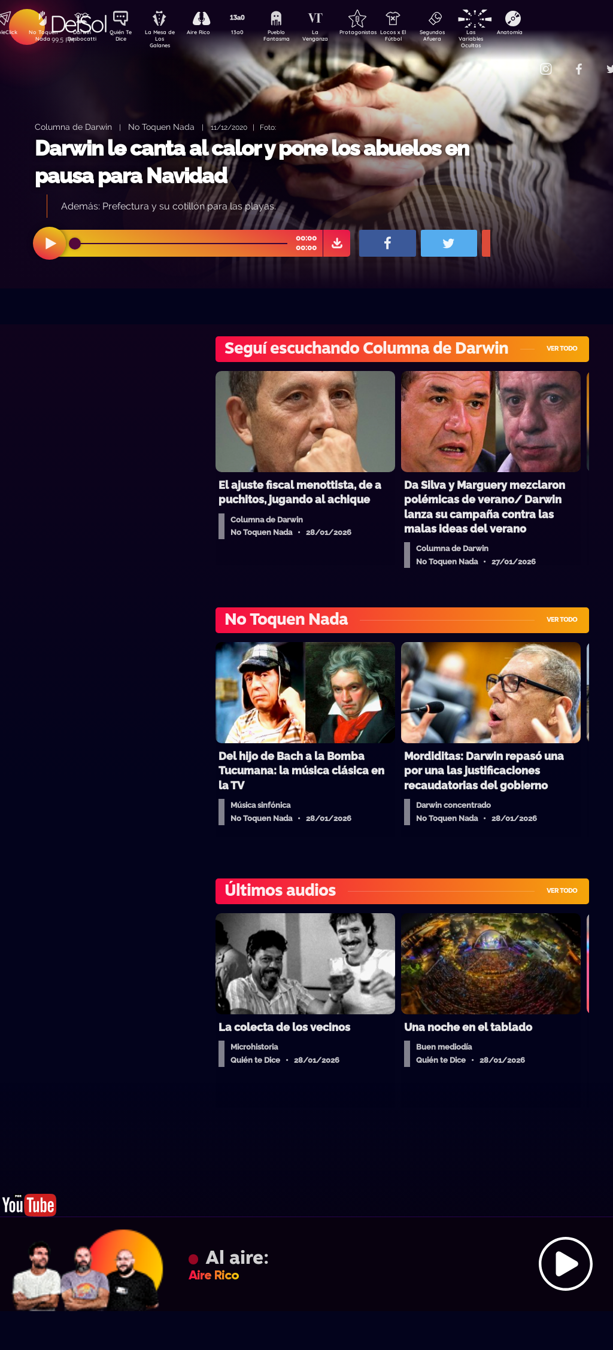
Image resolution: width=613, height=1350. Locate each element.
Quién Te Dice (125, 37)
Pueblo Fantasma (292, 37)
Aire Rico (209, 33)
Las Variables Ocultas (502, 38)
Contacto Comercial (521, 61)
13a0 (251, 33)
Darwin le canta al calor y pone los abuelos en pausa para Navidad (252, 162)
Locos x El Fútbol (418, 37)
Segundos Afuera (460, 37)
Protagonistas (377, 33)
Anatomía (544, 33)
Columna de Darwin (73, 126)
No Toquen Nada (41, 37)
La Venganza (334, 37)
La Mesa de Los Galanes (167, 38)
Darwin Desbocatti (83, 37)
